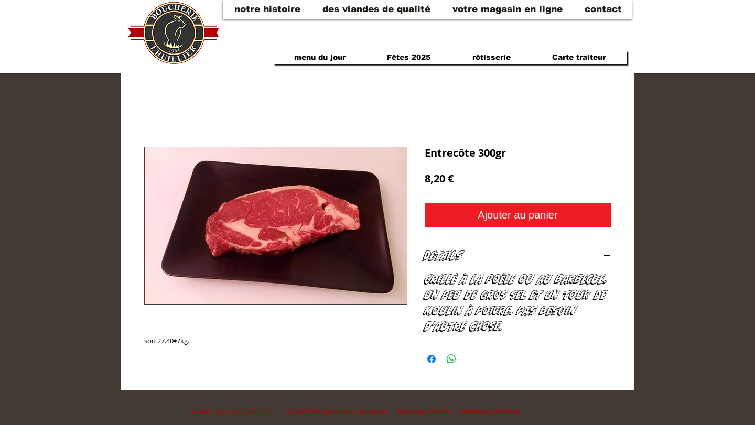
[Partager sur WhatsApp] (451, 359)
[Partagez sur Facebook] (431, 359)
